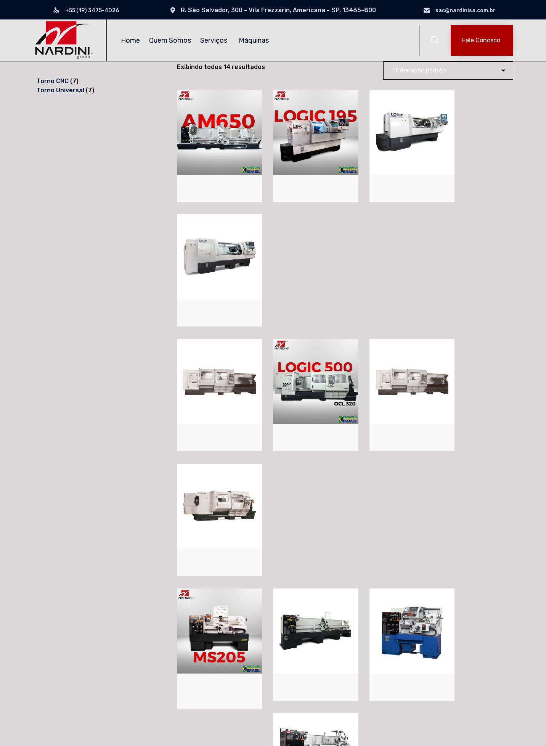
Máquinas (255, 40)
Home (130, 40)
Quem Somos (170, 40)
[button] (482, 40)
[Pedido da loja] (448, 70)
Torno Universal (178, 652)
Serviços (215, 40)
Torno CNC (171, 639)
